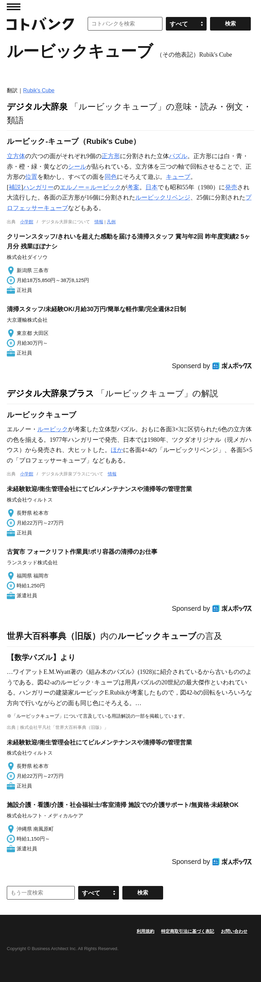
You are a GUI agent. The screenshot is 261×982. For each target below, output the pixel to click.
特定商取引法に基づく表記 (187, 931)
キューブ (178, 176)
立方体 (16, 156)
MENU (13, 7)
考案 (133, 187)
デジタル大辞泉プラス (50, 393)
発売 (231, 187)
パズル (178, 156)
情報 (98, 221)
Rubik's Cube (38, 90)
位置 (31, 176)
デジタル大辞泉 (37, 106)
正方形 (111, 156)
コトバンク (40, 24)
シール (77, 166)
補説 (15, 187)
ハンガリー (38, 187)
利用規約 (145, 931)
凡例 (111, 221)
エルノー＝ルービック (90, 187)
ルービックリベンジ (162, 197)
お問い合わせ (234, 931)
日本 (151, 187)
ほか (117, 450)
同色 (111, 176)
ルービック (52, 429)
